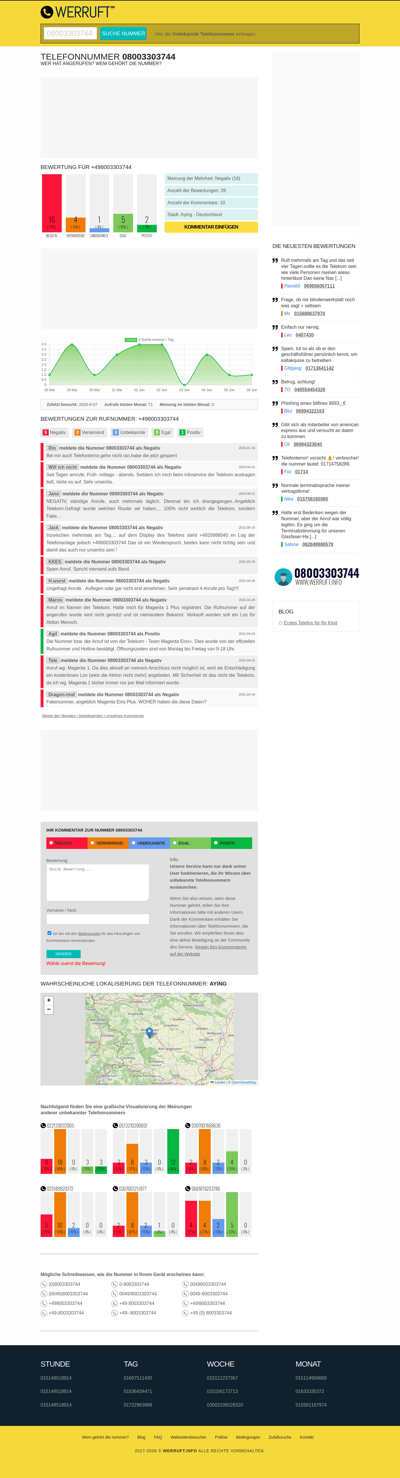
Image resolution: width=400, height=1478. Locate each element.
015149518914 (56, 1378)
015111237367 (222, 1378)
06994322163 (310, 411)
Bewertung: (97, 879)
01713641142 (320, 368)
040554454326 (310, 389)
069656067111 (319, 286)
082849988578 (317, 544)
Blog (141, 1437)
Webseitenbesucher (188, 1437)
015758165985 (312, 499)
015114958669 (311, 1378)
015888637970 (309, 313)
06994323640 (308, 444)
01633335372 (310, 1391)
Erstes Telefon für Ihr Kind (310, 622)
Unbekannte (148, 843)
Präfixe (221, 1437)
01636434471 (138, 1391)
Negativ (60, 843)
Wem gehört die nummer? (105, 1437)
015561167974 (311, 1404)
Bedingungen (89, 933)
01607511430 (138, 1378)
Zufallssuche (280, 1437)
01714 (301, 471)
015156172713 (222, 1391)
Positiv (224, 843)
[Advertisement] (149, 117)
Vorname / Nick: (97, 916)
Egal (181, 843)
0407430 (305, 334)
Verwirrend (106, 843)
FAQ (158, 1437)
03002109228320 (225, 1404)
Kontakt (307, 1437)
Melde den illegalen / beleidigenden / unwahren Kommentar (93, 716)
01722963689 (138, 1404)
